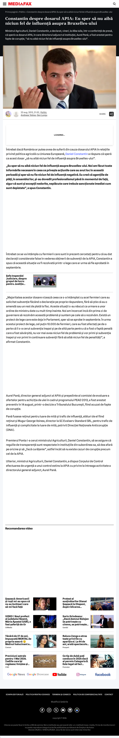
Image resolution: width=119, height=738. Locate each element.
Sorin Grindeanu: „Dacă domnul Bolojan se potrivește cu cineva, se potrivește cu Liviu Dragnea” (76, 620)
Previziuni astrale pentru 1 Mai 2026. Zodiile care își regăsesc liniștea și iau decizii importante (18, 660)
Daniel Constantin (76, 154)
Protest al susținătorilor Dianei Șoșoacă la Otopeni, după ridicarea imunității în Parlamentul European (75, 602)
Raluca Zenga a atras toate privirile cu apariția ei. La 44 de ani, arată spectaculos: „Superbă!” (76, 640)
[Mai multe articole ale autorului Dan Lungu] (16, 114)
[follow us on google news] (16, 675)
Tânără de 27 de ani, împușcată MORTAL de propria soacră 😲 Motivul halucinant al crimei (18, 640)
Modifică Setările (59, 702)
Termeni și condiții (61, 694)
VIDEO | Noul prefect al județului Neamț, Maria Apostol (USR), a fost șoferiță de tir (18, 620)
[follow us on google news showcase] (38, 675)
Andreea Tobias (28, 115)
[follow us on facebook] (103, 674)
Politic (22, 12)
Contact (109, 694)
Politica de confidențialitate (87, 694)
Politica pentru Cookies (38, 694)
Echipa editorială (14, 694)
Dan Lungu (42, 115)
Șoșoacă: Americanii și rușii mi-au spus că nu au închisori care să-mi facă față (17, 602)
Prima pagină (11, 12)
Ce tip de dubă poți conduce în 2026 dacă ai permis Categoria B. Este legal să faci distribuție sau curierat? (75, 660)
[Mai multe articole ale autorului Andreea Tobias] (8, 114)
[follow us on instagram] (81, 675)
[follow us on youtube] (59, 675)
